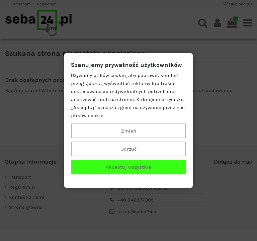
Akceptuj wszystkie (128, 167)
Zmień (128, 131)
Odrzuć (128, 149)
